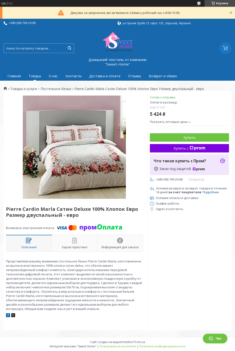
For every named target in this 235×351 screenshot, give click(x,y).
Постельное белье (56, 89)
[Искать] (69, 48)
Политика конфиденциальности (162, 346)
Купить (189, 137)
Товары (35, 76)
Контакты (73, 76)
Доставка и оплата (104, 76)
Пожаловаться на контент (118, 346)
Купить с (189, 148)
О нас (53, 76)
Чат (215, 338)
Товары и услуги (23, 89)
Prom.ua (139, 342)
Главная (14, 76)
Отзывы (134, 76)
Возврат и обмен (163, 76)
